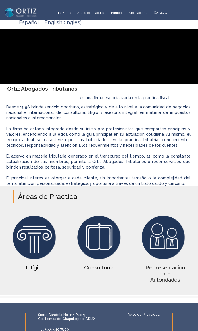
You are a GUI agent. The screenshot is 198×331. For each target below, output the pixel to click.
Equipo (116, 13)
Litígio (34, 268)
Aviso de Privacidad (144, 315)
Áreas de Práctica (90, 13)
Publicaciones (138, 13)
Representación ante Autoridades (165, 274)
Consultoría (99, 268)
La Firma (64, 13)
